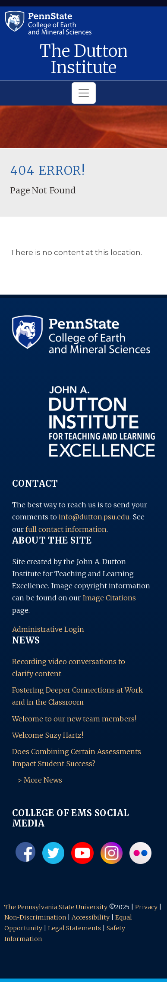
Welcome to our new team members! (74, 719)
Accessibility (91, 917)
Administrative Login (48, 629)
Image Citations (109, 597)
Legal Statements (74, 928)
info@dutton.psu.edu (94, 517)
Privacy (146, 907)
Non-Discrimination (35, 917)
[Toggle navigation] (84, 93)
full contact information (66, 529)
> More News (39, 780)
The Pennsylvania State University (55, 907)
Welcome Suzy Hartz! (47, 735)
